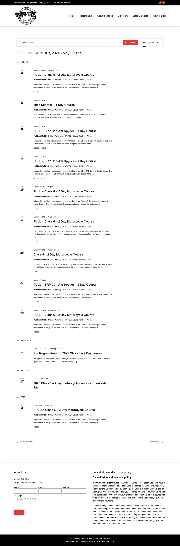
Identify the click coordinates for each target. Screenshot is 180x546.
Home (72, 16)
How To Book (159, 16)
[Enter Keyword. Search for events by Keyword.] (70, 42)
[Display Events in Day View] (158, 42)
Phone (66, 487)
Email (40, 487)
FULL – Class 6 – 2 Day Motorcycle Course (64, 74)
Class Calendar (140, 16)
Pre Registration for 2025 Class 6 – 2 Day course (68, 353)
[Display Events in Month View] (151, 42)
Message (18, 496)
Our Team (123, 16)
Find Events (130, 43)
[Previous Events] (18, 53)
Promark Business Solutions (101, 541)
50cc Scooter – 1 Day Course (54, 104)
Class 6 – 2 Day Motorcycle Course (58, 254)
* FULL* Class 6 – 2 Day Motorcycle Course (64, 410)
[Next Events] (22, 53)
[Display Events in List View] (144, 42)
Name (16, 487)
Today (30, 53)
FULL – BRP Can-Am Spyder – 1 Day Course (65, 131)
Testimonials (86, 16)
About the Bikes (105, 16)
